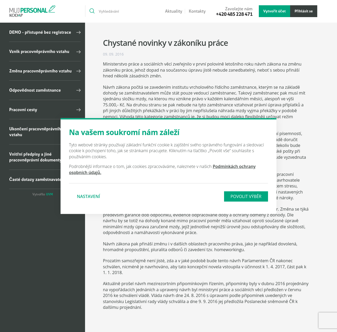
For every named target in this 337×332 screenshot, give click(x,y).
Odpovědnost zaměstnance (35, 90)
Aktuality (173, 11)
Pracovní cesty (23, 109)
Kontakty (197, 11)
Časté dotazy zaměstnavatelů (37, 179)
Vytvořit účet (274, 10)
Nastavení (88, 196)
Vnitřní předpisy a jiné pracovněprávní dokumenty (35, 157)
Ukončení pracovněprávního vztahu (36, 131)
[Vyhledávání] (116, 11)
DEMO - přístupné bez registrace (40, 32)
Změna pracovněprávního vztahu (40, 71)
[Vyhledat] (91, 11)
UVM (49, 194)
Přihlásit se (304, 10)
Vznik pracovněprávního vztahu (39, 51)
